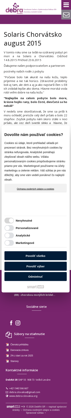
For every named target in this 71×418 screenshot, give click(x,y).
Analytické (23, 235)
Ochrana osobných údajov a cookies (35, 189)
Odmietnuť (35, 276)
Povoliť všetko (35, 255)
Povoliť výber (35, 266)
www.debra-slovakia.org (23, 396)
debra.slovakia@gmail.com (24, 392)
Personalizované (27, 227)
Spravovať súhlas (35, 413)
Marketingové (25, 242)
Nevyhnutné (24, 220)
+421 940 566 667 (18, 388)
